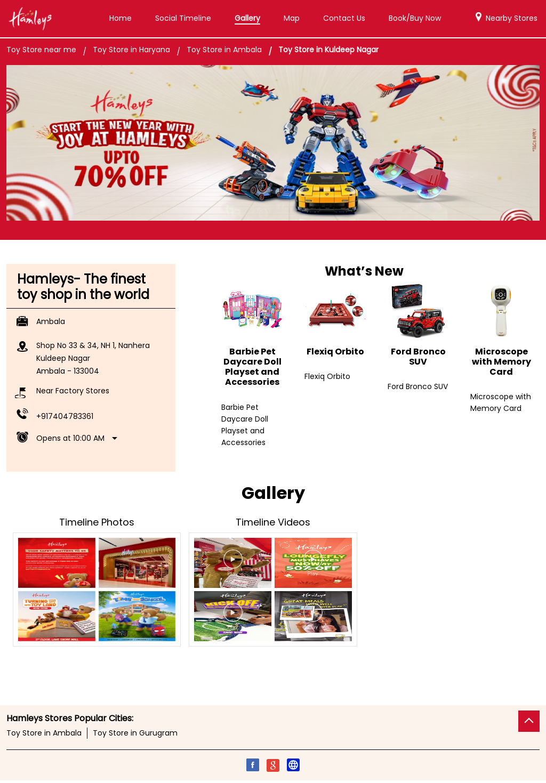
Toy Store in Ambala (44, 733)
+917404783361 (64, 416)
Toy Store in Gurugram (135, 733)
